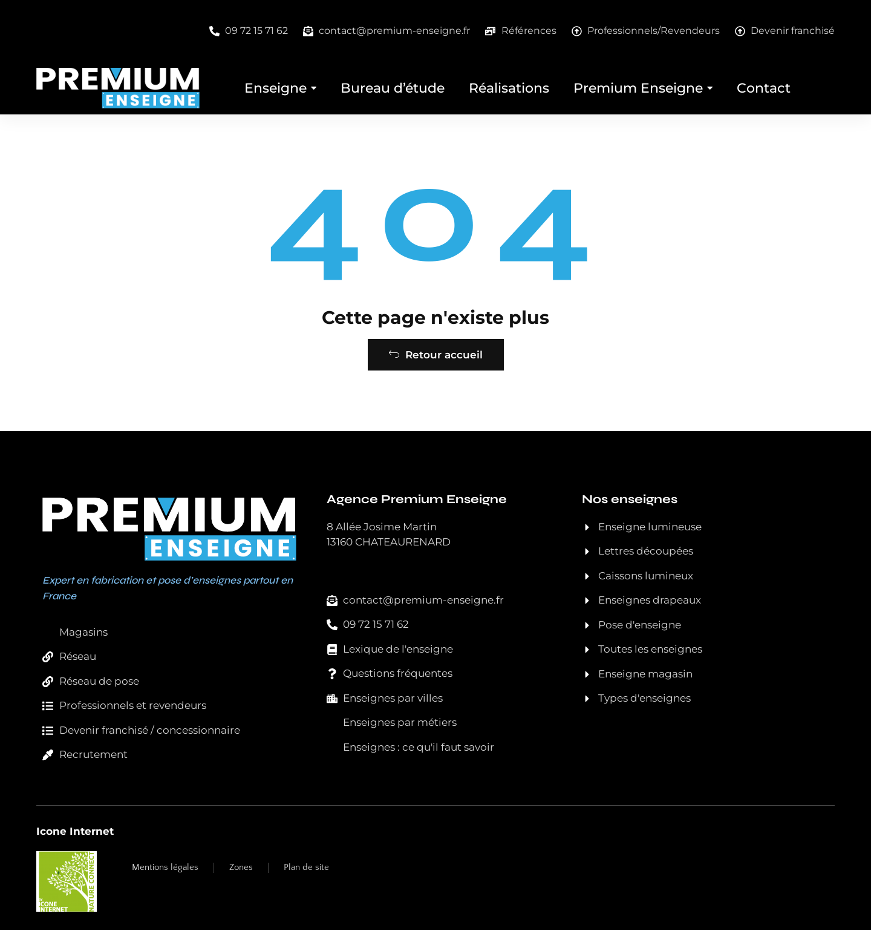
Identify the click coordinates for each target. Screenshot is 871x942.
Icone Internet (75, 843)
